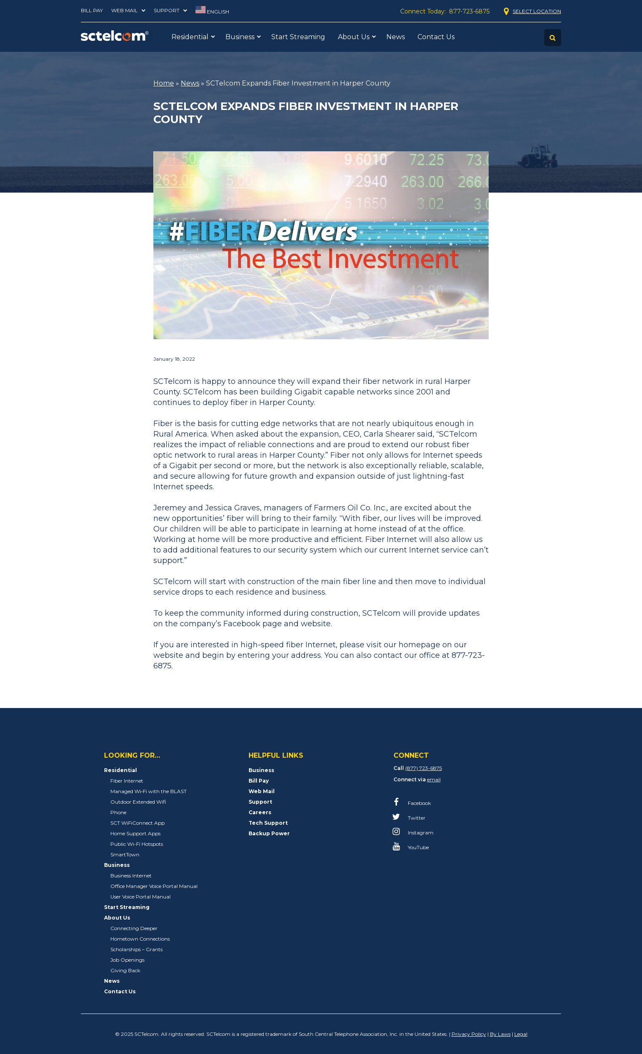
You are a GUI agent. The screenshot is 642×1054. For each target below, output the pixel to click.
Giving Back (125, 970)
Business (239, 37)
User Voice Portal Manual (140, 896)
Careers (260, 812)
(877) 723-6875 (423, 768)
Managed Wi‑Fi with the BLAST (148, 791)
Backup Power (269, 833)
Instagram (414, 831)
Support (166, 10)
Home (163, 83)
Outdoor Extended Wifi (138, 802)
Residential (190, 37)
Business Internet (131, 875)
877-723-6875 (469, 11)
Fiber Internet (126, 781)
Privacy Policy (469, 1034)
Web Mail (124, 10)
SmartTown (124, 854)
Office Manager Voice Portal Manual (154, 886)
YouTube (412, 846)
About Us (353, 37)
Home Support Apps (135, 833)
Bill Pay (92, 10)
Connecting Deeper (134, 928)
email (434, 779)
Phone (118, 812)
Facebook (413, 802)
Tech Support (268, 823)
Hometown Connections (140, 939)
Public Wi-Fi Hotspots (136, 844)
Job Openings (127, 960)
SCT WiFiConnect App (137, 823)
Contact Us (436, 37)
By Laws (500, 1034)
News (395, 37)
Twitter (410, 816)
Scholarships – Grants (136, 949)
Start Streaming (298, 37)
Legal (520, 1034)
